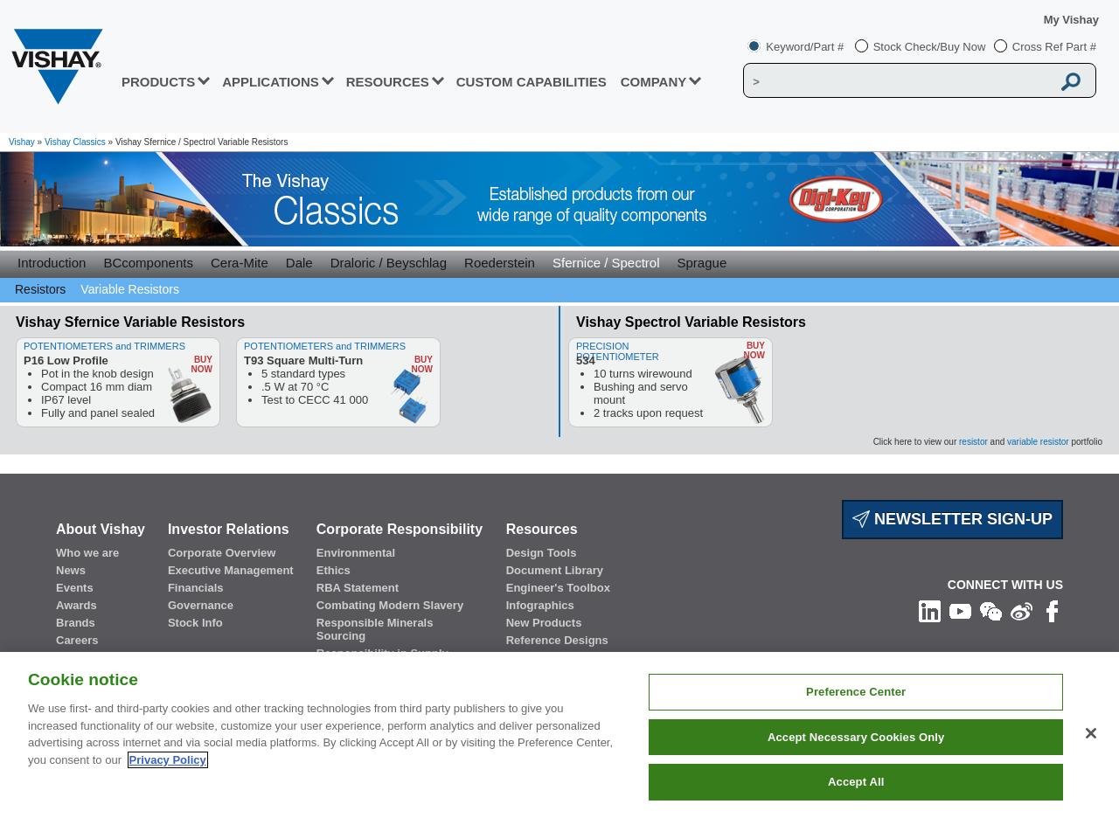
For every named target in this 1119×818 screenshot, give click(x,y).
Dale (299, 262)
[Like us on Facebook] (1052, 610)
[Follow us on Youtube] (960, 610)
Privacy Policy (167, 759)
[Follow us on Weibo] (1021, 610)
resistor (973, 442)
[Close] (1091, 733)
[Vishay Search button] (1070, 81)
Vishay (22, 142)
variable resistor (1038, 442)
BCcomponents (148, 262)
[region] (559, 735)
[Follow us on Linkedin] (930, 610)
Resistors (40, 289)
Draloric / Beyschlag (388, 262)
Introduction (51, 262)
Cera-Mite (239, 262)
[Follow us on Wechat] (991, 610)
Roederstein (499, 262)
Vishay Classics (75, 142)
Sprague (702, 262)
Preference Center (856, 691)
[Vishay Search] (898, 81)
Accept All (856, 781)
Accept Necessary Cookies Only (856, 737)
